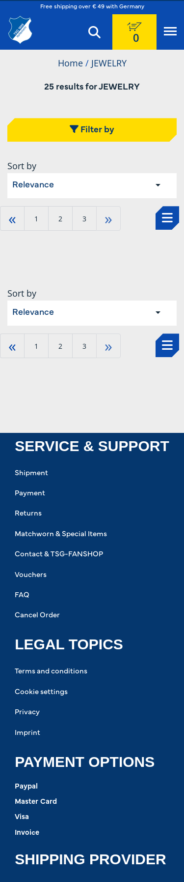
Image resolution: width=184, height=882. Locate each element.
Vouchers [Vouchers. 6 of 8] (31, 575)
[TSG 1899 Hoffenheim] (26, 30)
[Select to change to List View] (167, 218)
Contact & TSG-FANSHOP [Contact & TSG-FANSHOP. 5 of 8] (59, 554)
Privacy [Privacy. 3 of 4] (27, 712)
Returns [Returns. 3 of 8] (28, 514)
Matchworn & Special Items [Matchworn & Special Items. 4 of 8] (61, 534)
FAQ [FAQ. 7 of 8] (22, 595)
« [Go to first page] (12, 218)
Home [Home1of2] (70, 63)
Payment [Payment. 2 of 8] (30, 493)
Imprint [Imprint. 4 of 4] (27, 733)
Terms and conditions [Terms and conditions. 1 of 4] (51, 672)
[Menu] (170, 32)
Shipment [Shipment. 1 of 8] (31, 473)
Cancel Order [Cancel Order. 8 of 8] (37, 615)
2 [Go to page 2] (60, 218)
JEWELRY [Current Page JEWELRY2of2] (109, 63)
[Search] (94, 32)
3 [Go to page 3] (84, 218)
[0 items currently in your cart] (134, 32)
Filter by (92, 129)
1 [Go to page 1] (36, 218)
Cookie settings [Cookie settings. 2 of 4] (41, 692)
